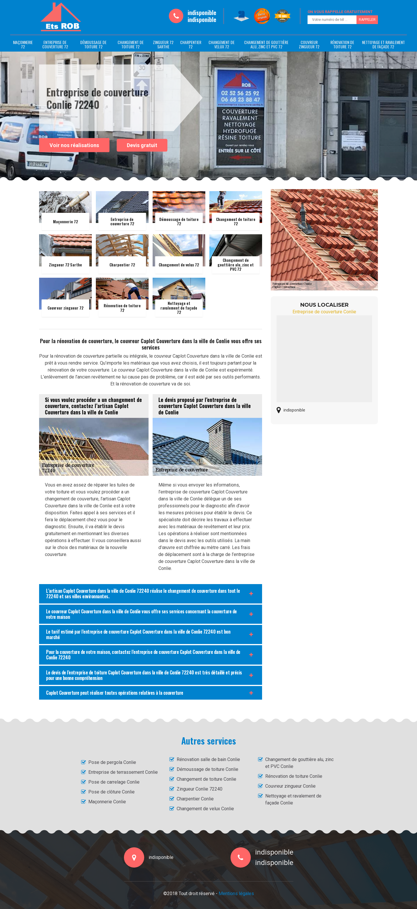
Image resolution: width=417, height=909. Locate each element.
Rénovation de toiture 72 (342, 44)
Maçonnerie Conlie (107, 801)
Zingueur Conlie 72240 (199, 789)
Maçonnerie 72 (23, 44)
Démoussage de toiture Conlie (207, 769)
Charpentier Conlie (195, 799)
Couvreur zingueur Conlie (290, 786)
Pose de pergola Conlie (112, 762)
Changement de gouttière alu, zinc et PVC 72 (266, 44)
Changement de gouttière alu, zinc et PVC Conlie (299, 763)
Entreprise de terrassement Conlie (123, 772)
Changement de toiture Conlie (206, 779)
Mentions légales (236, 893)
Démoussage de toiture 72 (93, 44)
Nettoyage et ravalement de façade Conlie (293, 799)
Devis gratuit (142, 145)
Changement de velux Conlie (205, 808)
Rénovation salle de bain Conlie (208, 759)
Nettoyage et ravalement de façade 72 (383, 44)
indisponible (202, 12)
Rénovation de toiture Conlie (293, 776)
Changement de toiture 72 (131, 44)
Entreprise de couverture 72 (55, 44)
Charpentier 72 (190, 44)
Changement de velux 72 (222, 44)
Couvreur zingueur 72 (309, 44)
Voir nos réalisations (74, 145)
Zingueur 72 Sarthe (163, 44)
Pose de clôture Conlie (111, 792)
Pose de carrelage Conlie (114, 782)
